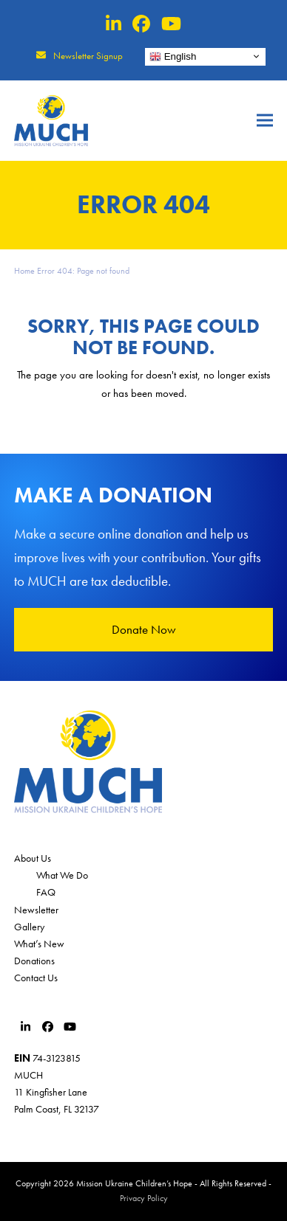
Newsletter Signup (88, 55)
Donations (34, 960)
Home (24, 271)
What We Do (62, 875)
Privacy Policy (144, 1198)
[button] (265, 120)
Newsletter (36, 909)
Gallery (29, 926)
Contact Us (36, 977)
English (172, 56)
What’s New (39, 943)
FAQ (45, 892)
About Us (32, 858)
